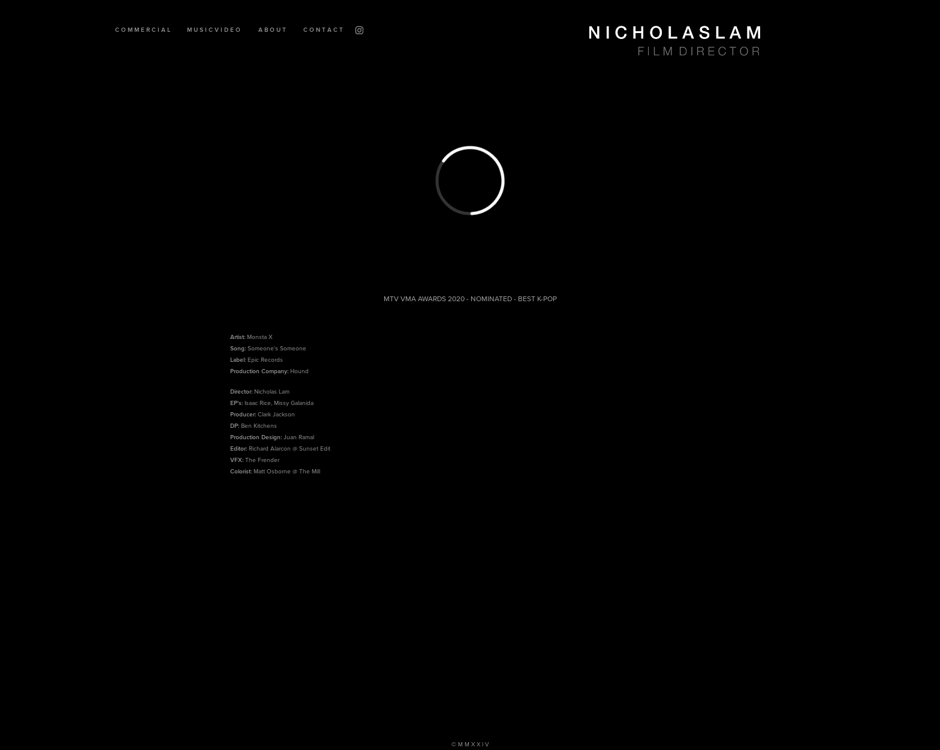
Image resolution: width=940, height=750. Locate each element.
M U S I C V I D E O (213, 29)
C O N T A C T (323, 29)
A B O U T (272, 29)
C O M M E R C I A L (142, 29)
